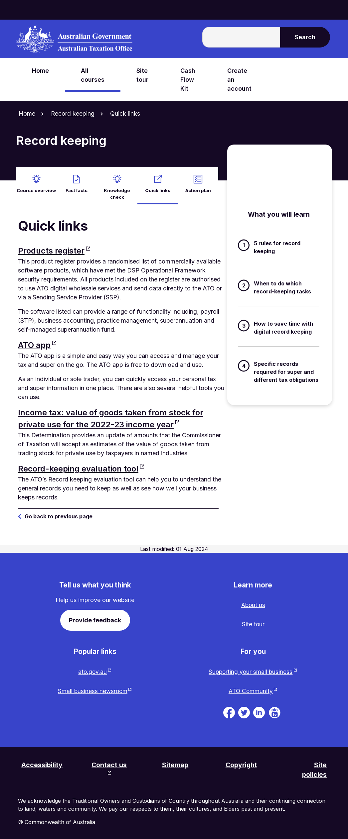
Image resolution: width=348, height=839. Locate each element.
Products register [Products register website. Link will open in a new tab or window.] (51, 248)
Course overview (36, 187)
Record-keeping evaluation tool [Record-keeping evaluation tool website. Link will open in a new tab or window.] (78, 466)
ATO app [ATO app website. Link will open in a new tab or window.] (34, 342)
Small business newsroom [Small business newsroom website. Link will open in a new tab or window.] (92, 689)
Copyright (241, 764)
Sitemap (176, 764)
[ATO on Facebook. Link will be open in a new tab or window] (229, 710)
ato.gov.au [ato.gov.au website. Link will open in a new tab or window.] (92, 670)
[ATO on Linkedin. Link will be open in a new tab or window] (259, 710)
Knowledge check (117, 191)
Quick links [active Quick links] (158, 187)
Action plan (198, 187)
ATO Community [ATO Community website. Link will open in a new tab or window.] (250, 689)
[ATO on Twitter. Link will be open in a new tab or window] (244, 710)
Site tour (253, 622)
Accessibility (42, 764)
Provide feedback (95, 617)
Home (27, 113)
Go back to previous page (58, 513)
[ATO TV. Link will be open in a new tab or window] (274, 710)
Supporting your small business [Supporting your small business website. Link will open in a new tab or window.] (250, 670)
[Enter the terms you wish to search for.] (241, 37)
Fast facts (76, 187)
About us (253, 602)
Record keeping (72, 113)
